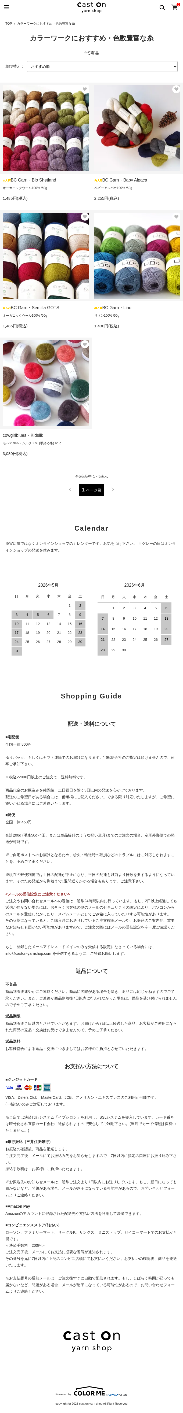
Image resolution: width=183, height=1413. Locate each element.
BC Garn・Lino (113, 307)
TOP (8, 23)
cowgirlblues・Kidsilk (23, 435)
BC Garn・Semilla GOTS (31, 307)
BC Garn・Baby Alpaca (120, 180)
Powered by (91, 1391)
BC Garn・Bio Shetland (29, 180)
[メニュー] (6, 7)
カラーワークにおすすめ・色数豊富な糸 (46, 23)
